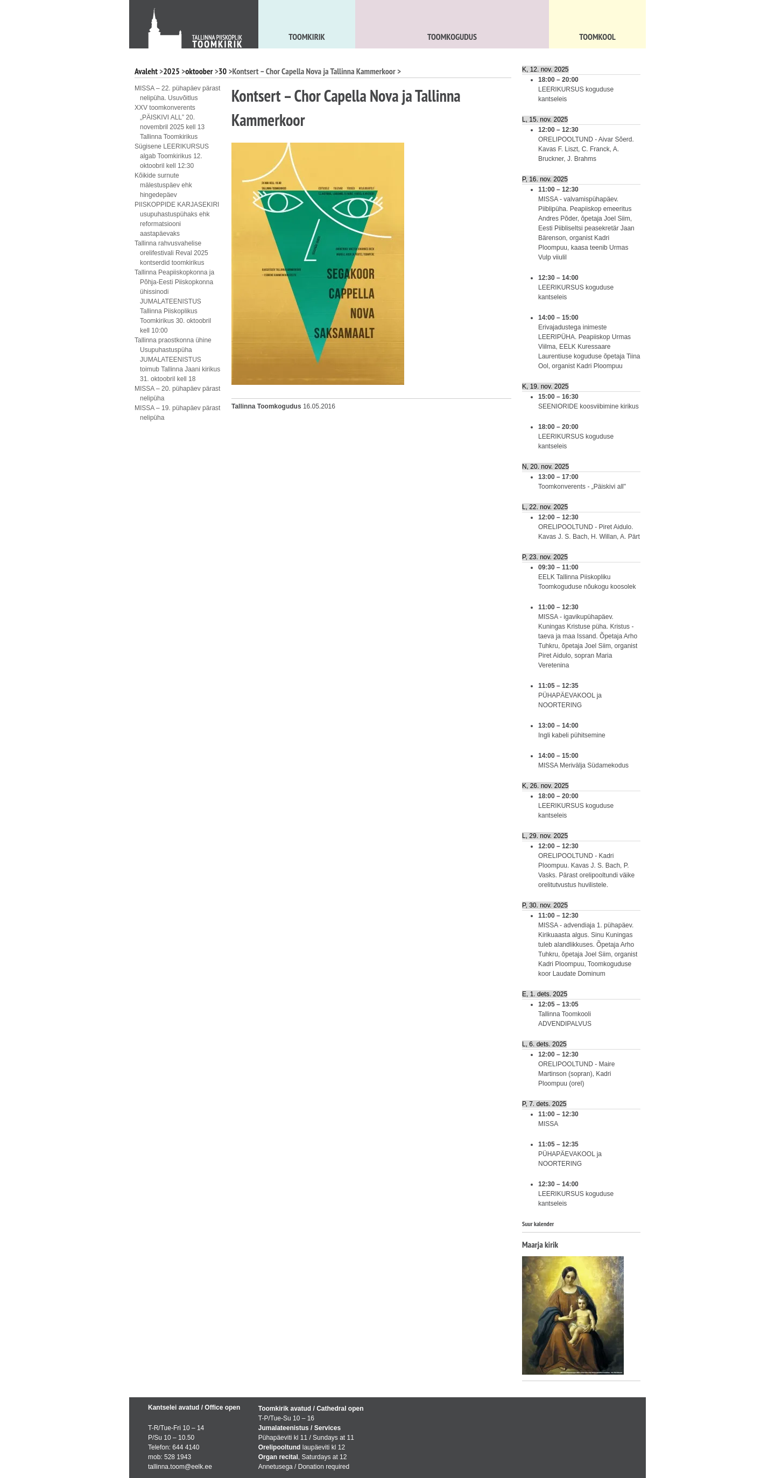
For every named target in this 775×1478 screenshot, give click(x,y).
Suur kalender (538, 1224)
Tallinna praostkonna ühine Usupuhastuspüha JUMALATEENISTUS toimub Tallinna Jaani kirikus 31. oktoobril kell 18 (177, 359)
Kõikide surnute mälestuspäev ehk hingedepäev (163, 185)
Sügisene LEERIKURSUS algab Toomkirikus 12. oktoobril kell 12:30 (172, 156)
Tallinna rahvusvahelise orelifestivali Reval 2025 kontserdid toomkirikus (171, 253)
